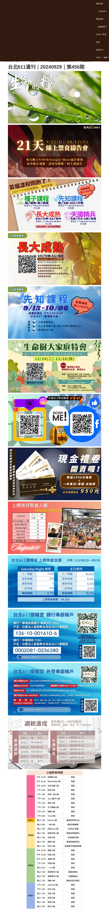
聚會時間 (99, 19)
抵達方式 (99, 49)
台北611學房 (101, 34)
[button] (101, 11)
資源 (98, 42)
